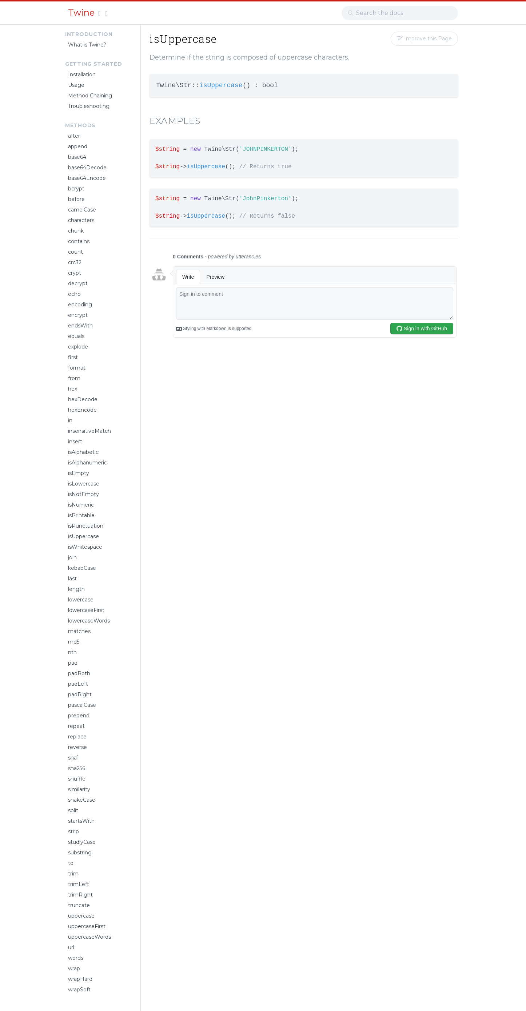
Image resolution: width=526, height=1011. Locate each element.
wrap (74, 968)
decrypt (78, 283)
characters (81, 220)
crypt (74, 273)
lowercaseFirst (86, 610)
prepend (78, 715)
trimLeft (78, 884)
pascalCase (82, 705)
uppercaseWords (89, 937)
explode (78, 346)
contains (78, 241)
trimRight (80, 894)
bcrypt (76, 188)
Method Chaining (90, 95)
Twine (82, 12)
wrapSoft (79, 989)
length (76, 589)
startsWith (81, 821)
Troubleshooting (88, 106)
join (72, 557)
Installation (82, 74)
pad (72, 663)
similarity (79, 789)
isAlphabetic (83, 452)
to (70, 863)
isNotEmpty (83, 494)
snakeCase (81, 800)
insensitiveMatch (89, 431)
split (73, 810)
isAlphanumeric (87, 462)
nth (72, 652)
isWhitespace (85, 547)
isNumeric (81, 505)
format (76, 367)
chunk (76, 230)
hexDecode (82, 399)
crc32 (74, 262)
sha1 (73, 757)
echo (74, 294)
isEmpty (78, 473)
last (72, 578)
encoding (80, 304)
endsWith (80, 325)
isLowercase (83, 483)
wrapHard (80, 979)
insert (75, 441)
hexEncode (82, 410)
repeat (76, 726)
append (77, 146)
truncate (79, 905)
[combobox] (400, 13)
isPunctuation (85, 526)
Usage (76, 85)
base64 (77, 157)
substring (80, 852)
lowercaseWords (89, 620)
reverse (77, 747)
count (75, 252)
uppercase (81, 916)
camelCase (82, 209)
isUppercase (83, 536)
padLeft (78, 684)
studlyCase (82, 842)
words (75, 958)
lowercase (80, 599)
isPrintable (81, 515)
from (74, 378)
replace (77, 736)
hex (72, 389)
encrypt (78, 315)
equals (76, 336)
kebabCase (82, 568)
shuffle (76, 779)
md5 (73, 642)
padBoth (79, 673)
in (70, 420)
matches (79, 631)
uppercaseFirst (86, 926)
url (71, 947)
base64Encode (87, 178)
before (76, 199)
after (74, 136)
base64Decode (87, 167)
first (73, 357)
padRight (80, 694)
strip (73, 831)
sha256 (76, 768)
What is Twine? (87, 44)
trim (73, 873)
